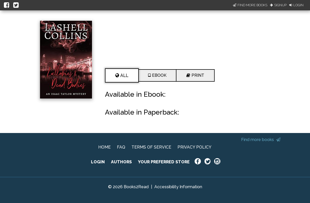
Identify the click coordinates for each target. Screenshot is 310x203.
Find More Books (250, 5)
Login (296, 5)
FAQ (121, 147)
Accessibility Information (178, 186)
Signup (278, 5)
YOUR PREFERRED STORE (164, 161)
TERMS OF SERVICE (151, 147)
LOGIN (98, 161)
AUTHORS (121, 161)
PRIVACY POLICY (194, 147)
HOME (104, 147)
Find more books (260, 139)
